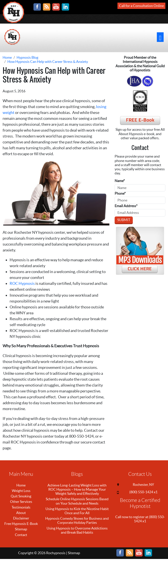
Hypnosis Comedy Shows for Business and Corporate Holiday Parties (77, 520)
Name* (120, 181)
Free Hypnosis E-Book (21, 524)
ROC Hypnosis (22, 283)
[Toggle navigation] (160, 37)
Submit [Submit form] (123, 220)
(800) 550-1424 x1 (143, 492)
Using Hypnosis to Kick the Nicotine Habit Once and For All (77, 511)
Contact (21, 535)
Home (21, 485)
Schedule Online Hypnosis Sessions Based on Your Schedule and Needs (77, 501)
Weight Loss (21, 491)
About (21, 513)
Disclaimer (21, 518)
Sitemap (21, 529)
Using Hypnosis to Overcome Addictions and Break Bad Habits (77, 530)
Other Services (21, 502)
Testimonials (21, 507)
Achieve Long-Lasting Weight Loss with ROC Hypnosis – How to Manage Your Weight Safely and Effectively (77, 489)
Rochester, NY (143, 484)
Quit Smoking (21, 496)
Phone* (120, 193)
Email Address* (126, 206)
